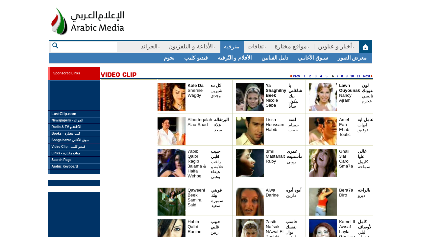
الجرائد (149, 46)
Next (366, 76)
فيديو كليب (196, 58)
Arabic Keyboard (65, 166)
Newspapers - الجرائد (68, 120)
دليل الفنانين (274, 58)
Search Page (61, 160)
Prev (296, 76)
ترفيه (230, 46)
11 (358, 76)
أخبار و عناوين (335, 46)
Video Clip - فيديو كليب (68, 146)
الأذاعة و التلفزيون (190, 46)
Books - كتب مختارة (66, 133)
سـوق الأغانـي (313, 58)
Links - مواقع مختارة (66, 153)
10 (352, 76)
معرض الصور (352, 58)
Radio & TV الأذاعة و (67, 127)
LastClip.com (64, 114)
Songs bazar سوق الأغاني (70, 140)
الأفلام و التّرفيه (235, 58)
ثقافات (255, 46)
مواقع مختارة (291, 46)
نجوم (169, 58)
